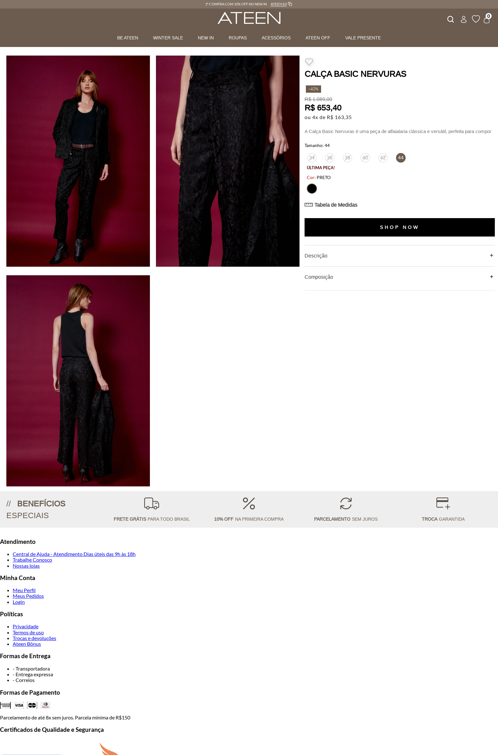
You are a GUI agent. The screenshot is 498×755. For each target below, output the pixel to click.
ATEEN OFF (318, 37)
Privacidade (25, 626)
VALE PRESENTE (363, 37)
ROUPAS (238, 37)
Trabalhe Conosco (32, 560)
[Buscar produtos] (450, 18)
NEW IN (206, 37)
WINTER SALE (168, 37)
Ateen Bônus (27, 644)
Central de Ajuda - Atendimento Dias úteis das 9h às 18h (74, 554)
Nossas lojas (26, 566)
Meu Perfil (24, 590)
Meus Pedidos (28, 596)
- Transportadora (31, 668)
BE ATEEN (127, 37)
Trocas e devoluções (34, 638)
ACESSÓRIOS (276, 37)
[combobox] (450, 18)
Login (19, 602)
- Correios (24, 680)
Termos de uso (28, 632)
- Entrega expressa (33, 674)
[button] (312, 188)
